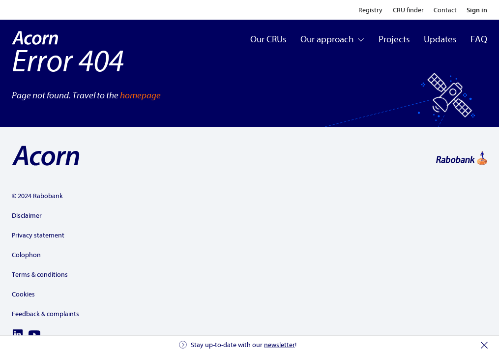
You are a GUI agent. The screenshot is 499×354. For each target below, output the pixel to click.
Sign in (477, 10)
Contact (445, 10)
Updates (440, 39)
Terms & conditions (40, 274)
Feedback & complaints (45, 314)
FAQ (478, 39)
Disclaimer (27, 215)
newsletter (279, 345)
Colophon (26, 255)
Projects (394, 39)
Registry (370, 10)
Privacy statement (38, 235)
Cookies (23, 294)
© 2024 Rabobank (37, 196)
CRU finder (408, 10)
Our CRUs (268, 39)
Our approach (332, 39)
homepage (140, 95)
